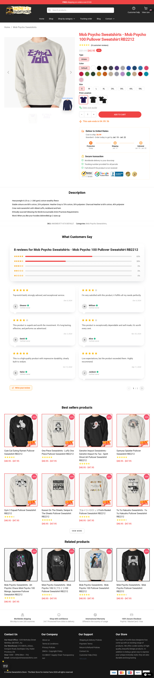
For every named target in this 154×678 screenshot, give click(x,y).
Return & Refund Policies (89, 647)
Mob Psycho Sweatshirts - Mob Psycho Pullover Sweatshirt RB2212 (131, 588)
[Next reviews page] (142, 388)
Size (81, 84)
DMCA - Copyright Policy (52, 651)
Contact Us (84, 651)
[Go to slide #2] (46, 118)
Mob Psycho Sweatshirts (24, 27)
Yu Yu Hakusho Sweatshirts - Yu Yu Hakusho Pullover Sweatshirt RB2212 (132, 513)
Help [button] (147, 674)
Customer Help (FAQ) (88, 655)
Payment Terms (85, 644)
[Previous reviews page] (129, 388)
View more (77, 531)
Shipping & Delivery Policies (90, 640)
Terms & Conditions (50, 644)
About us (46, 640)
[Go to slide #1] (32, 118)
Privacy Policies (48, 647)
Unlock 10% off (5, 666)
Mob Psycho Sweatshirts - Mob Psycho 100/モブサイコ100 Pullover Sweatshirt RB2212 (56, 588)
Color (81, 63)
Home (7, 27)
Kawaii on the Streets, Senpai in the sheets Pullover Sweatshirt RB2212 (57, 513)
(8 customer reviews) (99, 45)
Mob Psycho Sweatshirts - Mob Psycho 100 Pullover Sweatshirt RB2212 (94, 588)
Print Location (85, 93)
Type (81, 55)
